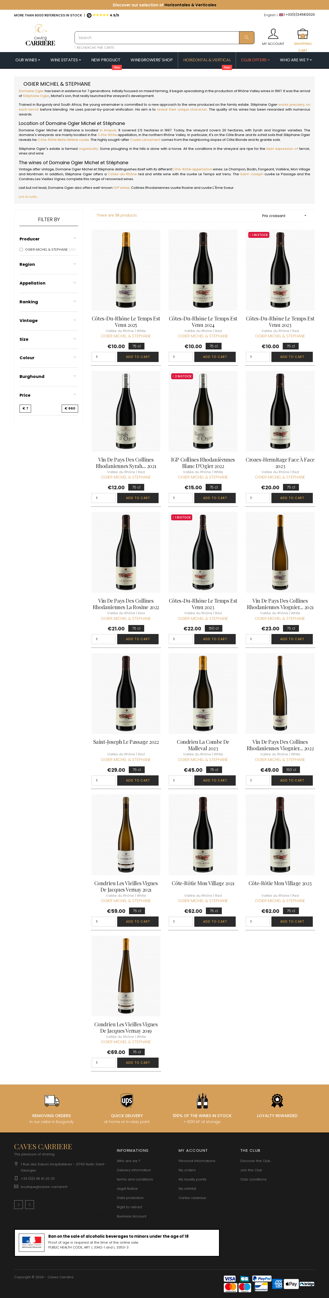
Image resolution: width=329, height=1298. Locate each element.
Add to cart (138, 357)
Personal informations (197, 1160)
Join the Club (251, 1170)
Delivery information (134, 1170)
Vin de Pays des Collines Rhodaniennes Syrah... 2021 (126, 462)
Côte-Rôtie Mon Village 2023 (280, 883)
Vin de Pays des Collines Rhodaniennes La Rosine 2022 (126, 603)
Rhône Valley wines (254, 91)
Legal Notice (127, 1188)
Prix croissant (286, 215)
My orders (187, 1170)
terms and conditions (135, 1179)
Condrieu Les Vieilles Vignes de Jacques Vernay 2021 (126, 886)
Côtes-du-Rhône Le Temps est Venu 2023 (280, 321)
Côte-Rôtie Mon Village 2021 (203, 883)
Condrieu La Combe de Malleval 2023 (203, 745)
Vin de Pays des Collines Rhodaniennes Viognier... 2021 (280, 603)
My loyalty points (192, 1179)
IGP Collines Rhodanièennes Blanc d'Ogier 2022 (203, 462)
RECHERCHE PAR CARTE (94, 47)
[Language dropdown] (271, 15)
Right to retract (129, 1207)
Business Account (131, 1216)
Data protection (130, 1197)
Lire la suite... (29, 196)
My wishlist (187, 1188)
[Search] (164, 37)
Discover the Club (255, 1160)
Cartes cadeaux (192, 1197)
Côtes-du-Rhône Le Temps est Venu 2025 (126, 321)
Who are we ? (128, 1160)
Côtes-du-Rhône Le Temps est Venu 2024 (203, 321)
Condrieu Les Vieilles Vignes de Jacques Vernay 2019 (126, 1027)
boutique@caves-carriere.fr (44, 1186)
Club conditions (253, 1179)
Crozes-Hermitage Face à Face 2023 (280, 462)
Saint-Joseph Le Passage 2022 (126, 741)
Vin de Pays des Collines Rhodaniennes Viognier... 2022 (280, 745)
